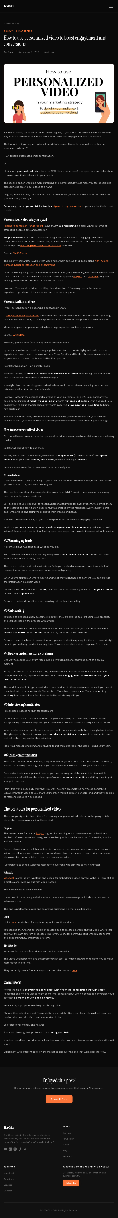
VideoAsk (9, 878)
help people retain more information (40, 245)
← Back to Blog (11, 23)
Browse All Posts (59, 1099)
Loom (14, 922)
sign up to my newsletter (67, 206)
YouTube (67, 1133)
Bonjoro (77, 276)
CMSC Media (20, 253)
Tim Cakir (9, 6)
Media (66, 1144)
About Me (9, 1179)
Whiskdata (19, 334)
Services (8, 1184)
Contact (8, 1190)
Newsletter (68, 1138)
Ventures (67, 1156)
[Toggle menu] (111, 6)
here (74, 970)
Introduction (10, 1173)
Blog (65, 1150)
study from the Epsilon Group (22, 315)
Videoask (93, 276)
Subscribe (71, 1183)
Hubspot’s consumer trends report (23, 225)
